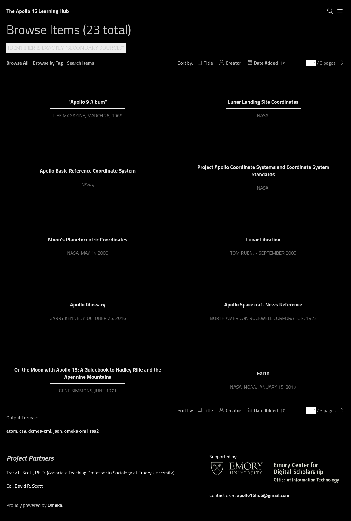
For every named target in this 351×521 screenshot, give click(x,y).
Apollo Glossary (87, 304)
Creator (233, 62)
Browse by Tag (48, 62)
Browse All (17, 62)
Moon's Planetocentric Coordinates (88, 239)
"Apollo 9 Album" (88, 102)
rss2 (94, 430)
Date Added (266, 62)
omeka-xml (76, 430)
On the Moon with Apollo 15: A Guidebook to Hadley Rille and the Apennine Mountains (87, 373)
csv (22, 430)
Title (208, 62)
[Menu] (340, 11)
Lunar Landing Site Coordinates (263, 102)
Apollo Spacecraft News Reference (263, 304)
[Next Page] (342, 62)
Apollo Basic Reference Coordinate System (88, 171)
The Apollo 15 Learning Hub (37, 11)
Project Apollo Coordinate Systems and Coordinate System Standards (263, 171)
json (57, 430)
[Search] (330, 11)
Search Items (80, 62)
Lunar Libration (263, 239)
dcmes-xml (39, 430)
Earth (263, 373)
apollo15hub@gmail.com (263, 495)
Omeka (55, 505)
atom (11, 430)
